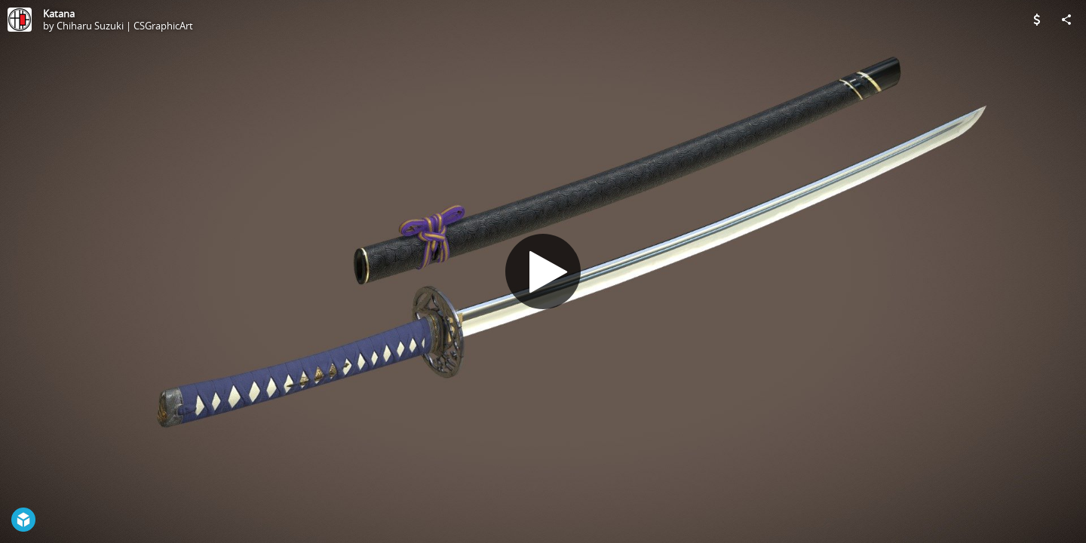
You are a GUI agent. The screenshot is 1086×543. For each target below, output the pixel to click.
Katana (59, 13)
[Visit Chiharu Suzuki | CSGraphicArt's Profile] (20, 20)
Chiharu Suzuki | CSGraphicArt (125, 25)
